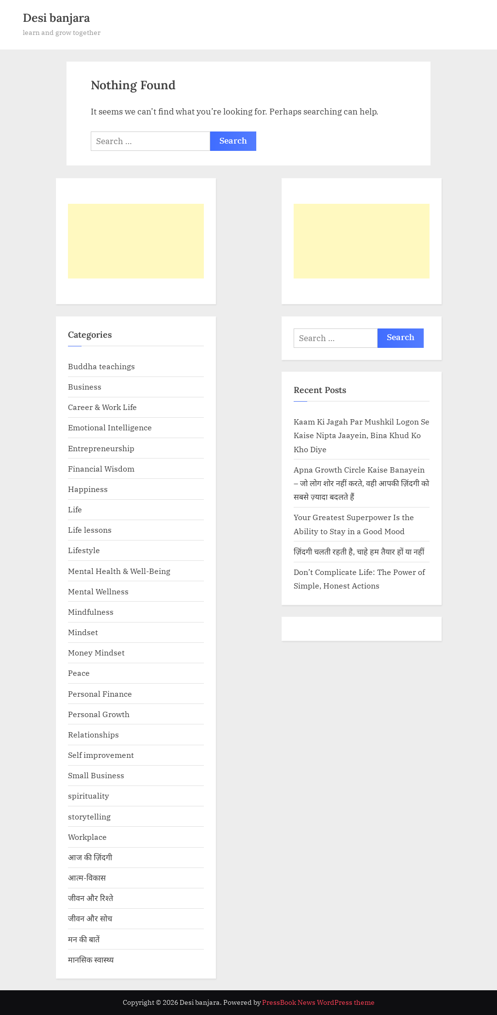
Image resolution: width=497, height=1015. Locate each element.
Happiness (88, 489)
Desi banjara (56, 17)
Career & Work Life (102, 407)
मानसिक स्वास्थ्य (91, 959)
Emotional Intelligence (110, 427)
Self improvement (101, 755)
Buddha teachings (101, 366)
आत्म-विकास (87, 877)
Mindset (83, 632)
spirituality (88, 795)
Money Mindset (96, 652)
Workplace (87, 837)
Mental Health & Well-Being (119, 571)
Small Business (96, 775)
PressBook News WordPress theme (318, 1002)
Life (75, 509)
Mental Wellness (98, 591)
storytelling (89, 816)
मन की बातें (83, 939)
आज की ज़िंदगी (90, 857)
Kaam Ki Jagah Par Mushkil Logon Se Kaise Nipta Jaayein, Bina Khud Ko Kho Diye (362, 435)
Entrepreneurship (101, 448)
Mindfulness (91, 611)
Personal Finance (100, 693)
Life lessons (90, 529)
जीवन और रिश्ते (90, 898)
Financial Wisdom (101, 468)
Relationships (93, 734)
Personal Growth (99, 714)
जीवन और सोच (90, 918)
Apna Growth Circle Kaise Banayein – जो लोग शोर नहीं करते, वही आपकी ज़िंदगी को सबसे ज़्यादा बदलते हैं (361, 483)
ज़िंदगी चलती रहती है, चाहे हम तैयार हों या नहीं (359, 551)
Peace (79, 673)
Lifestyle (84, 550)
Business (84, 386)
